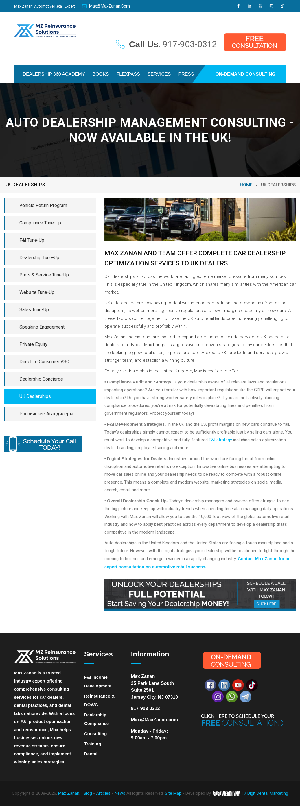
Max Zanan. (69, 793)
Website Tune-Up (36, 292)
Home (246, 184)
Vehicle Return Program (43, 205)
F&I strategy (220, 439)
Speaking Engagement (42, 327)
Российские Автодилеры (46, 413)
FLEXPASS (128, 74)
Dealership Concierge (41, 379)
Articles (104, 793)
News (120, 793)
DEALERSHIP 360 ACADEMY (54, 74)
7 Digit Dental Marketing (266, 793)
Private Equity (33, 344)
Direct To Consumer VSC (44, 361)
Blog (88, 793)
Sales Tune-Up (34, 309)
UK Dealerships (35, 396)
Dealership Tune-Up (39, 257)
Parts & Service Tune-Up (44, 275)
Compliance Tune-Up (40, 223)
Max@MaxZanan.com (106, 6)
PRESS (186, 74)
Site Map (173, 793)
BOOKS (100, 74)
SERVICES (159, 74)
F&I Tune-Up (31, 240)
